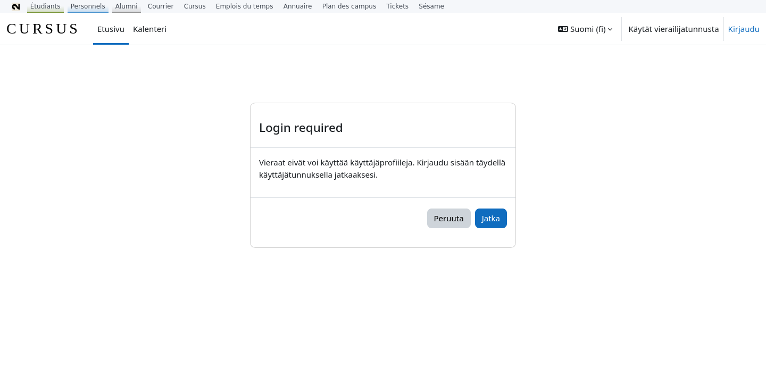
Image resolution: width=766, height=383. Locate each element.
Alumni (126, 6)
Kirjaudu (744, 28)
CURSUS (43, 28)
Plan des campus (349, 6)
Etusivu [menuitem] (110, 28)
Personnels (88, 6)
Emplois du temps (244, 6)
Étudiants (45, 6)
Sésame (431, 6)
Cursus (195, 6)
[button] (585, 29)
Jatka (491, 218)
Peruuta (449, 218)
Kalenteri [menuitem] (149, 28)
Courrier (161, 6)
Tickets (397, 6)
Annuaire (298, 6)
